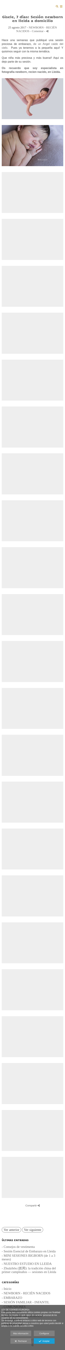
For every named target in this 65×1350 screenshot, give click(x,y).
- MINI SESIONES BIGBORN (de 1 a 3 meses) (28, 1257)
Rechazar (21, 1341)
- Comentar (37, 31)
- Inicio (6, 1289)
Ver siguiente (32, 1230)
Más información (20, 1333)
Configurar (44, 1333)
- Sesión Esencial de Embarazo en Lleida (29, 1251)
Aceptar (44, 1341)
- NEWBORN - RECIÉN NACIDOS (26, 1293)
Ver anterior (11, 1230)
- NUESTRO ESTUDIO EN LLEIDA (27, 1264)
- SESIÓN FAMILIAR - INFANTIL (25, 1302)
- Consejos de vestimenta (18, 1247)
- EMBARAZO (12, 1298)
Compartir (32, 1205)
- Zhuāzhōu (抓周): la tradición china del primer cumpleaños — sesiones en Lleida (29, 1270)
